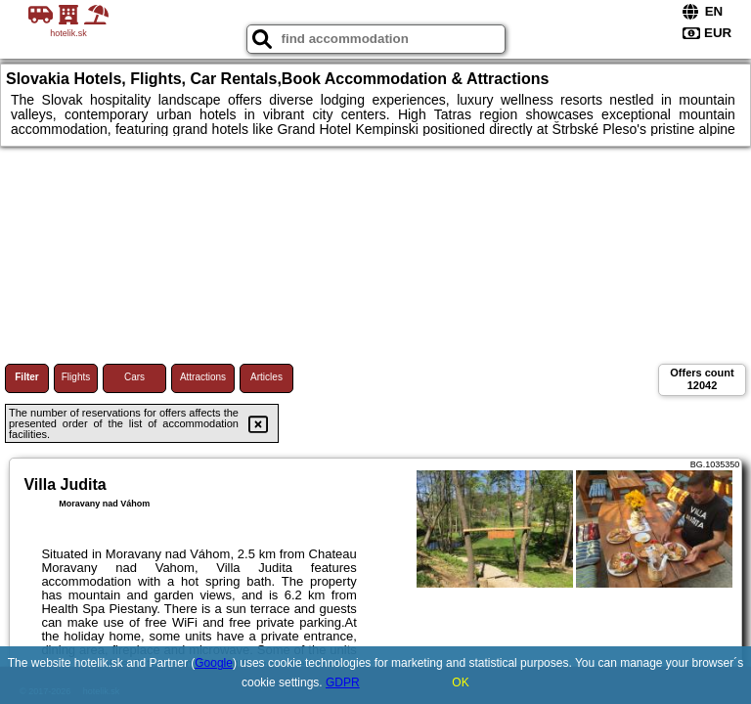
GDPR (343, 682)
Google (214, 663)
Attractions (203, 377)
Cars (134, 377)
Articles (266, 377)
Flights (76, 377)
